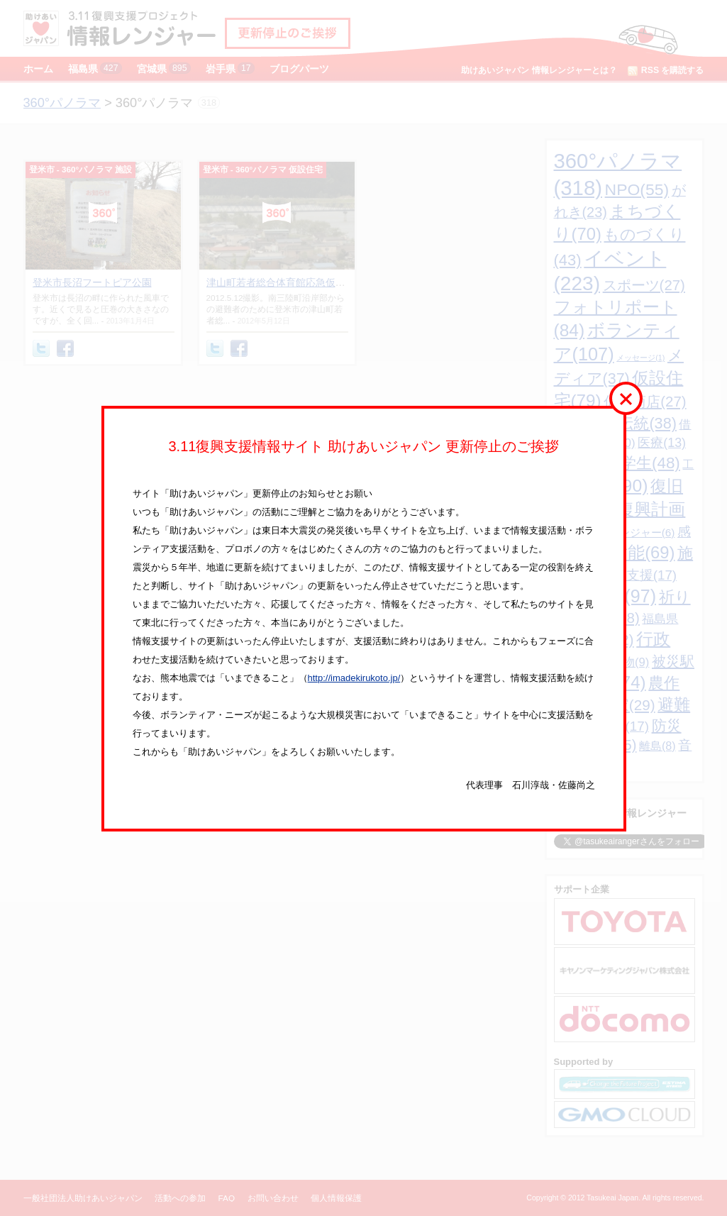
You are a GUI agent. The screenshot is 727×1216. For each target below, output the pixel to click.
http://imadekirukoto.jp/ (354, 678)
